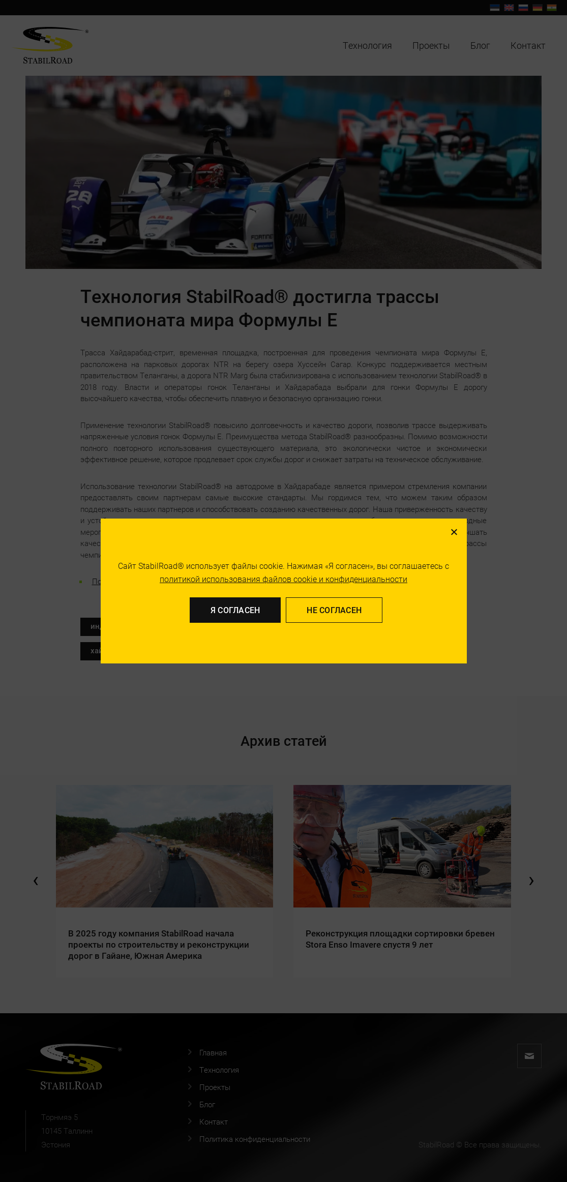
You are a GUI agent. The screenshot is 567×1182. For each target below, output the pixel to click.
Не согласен (334, 609)
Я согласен (235, 609)
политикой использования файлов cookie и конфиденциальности (283, 578)
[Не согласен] (454, 532)
